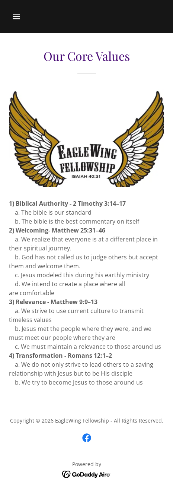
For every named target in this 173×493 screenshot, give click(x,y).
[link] (86, 437)
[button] (26, 16)
